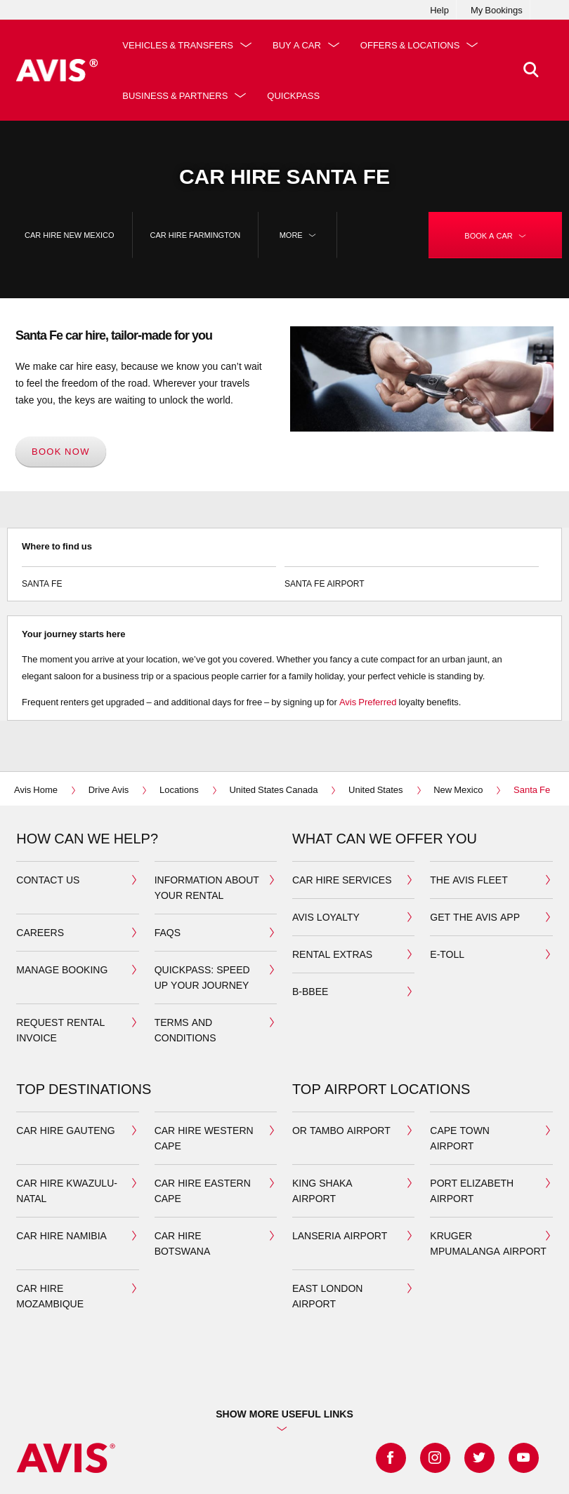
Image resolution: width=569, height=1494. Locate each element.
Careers (40, 932)
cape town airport (460, 1137)
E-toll (447, 954)
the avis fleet (468, 879)
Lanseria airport (339, 1235)
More (298, 235)
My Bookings (497, 10)
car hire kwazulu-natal (66, 1190)
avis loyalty (326, 916)
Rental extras (332, 954)
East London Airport (327, 1295)
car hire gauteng (65, 1130)
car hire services (342, 879)
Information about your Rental (207, 887)
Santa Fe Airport (411, 577)
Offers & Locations (410, 45)
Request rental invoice (60, 1029)
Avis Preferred (368, 701)
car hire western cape (204, 1137)
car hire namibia (61, 1235)
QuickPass (293, 95)
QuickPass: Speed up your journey (202, 977)
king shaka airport (322, 1190)
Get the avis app (475, 916)
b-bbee (310, 991)
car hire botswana (183, 1243)
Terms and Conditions (185, 1029)
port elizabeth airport (472, 1190)
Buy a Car (297, 45)
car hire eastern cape (203, 1190)
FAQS (168, 932)
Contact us (47, 879)
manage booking (61, 969)
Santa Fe (149, 577)
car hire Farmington (195, 234)
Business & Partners (175, 95)
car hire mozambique (50, 1295)
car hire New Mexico (70, 234)
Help (439, 10)
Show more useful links (284, 1413)
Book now (61, 451)
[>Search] (531, 70)
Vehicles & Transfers (177, 45)
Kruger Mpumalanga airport (488, 1243)
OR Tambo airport (341, 1130)
